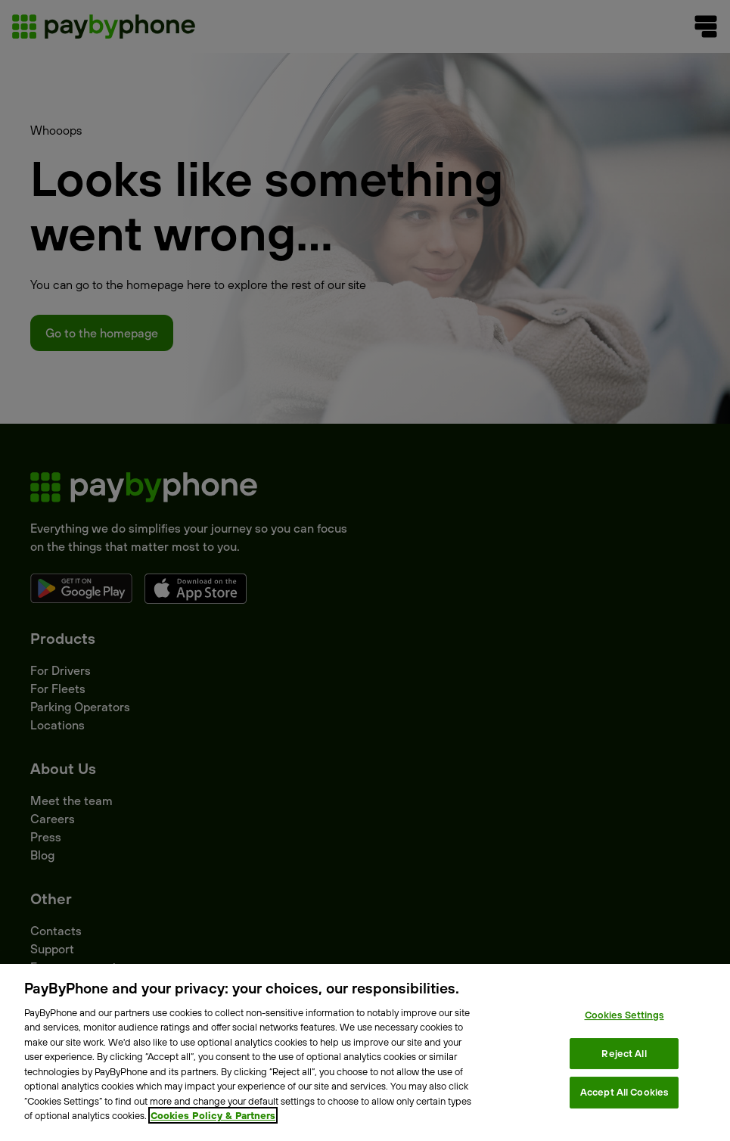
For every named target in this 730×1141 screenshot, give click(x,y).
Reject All (623, 1053)
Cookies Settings (624, 1015)
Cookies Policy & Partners (213, 1115)
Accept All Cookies (624, 1092)
